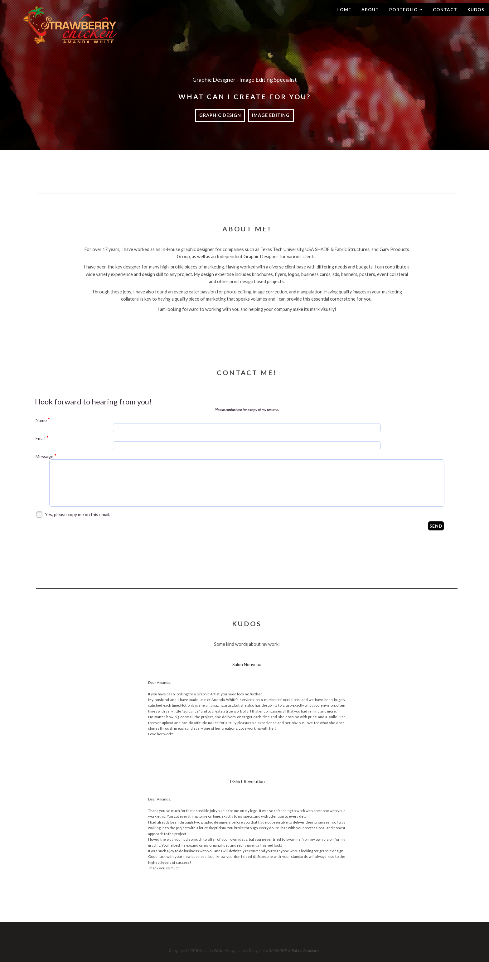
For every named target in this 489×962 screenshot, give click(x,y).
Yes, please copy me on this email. (77, 514)
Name (43, 420)
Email (42, 438)
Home (343, 9)
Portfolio (403, 9)
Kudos (475, 9)
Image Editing (271, 115)
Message (46, 456)
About (370, 9)
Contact (445, 9)
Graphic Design (220, 115)
